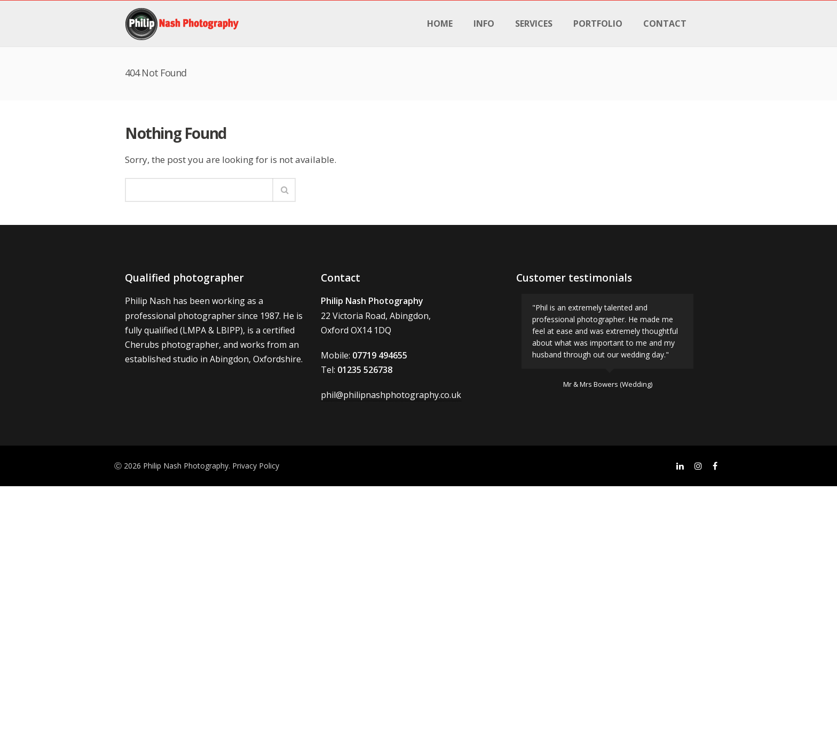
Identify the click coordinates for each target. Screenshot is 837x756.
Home (440, 23)
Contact (664, 23)
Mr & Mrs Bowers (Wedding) (607, 384)
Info (483, 23)
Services (533, 23)
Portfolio (597, 23)
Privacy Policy (255, 466)
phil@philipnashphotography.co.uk (391, 395)
